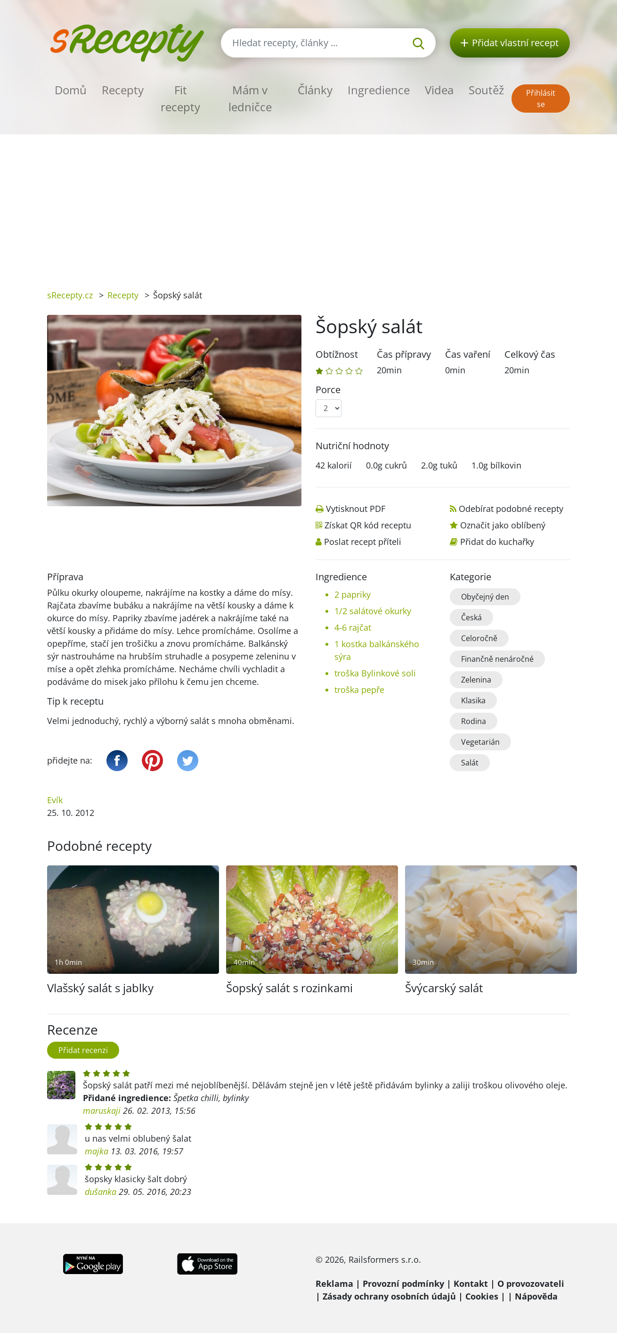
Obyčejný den (485, 597)
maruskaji (102, 1110)
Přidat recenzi (83, 1050)
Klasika (473, 700)
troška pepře (359, 689)
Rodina (473, 721)
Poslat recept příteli (362, 541)
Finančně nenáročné (497, 659)
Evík (55, 800)
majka (96, 1151)
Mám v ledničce (250, 98)
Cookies (481, 1296)
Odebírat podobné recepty (511, 508)
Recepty (123, 90)
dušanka (100, 1191)
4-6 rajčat (352, 627)
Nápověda (536, 1296)
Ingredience (379, 90)
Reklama (334, 1283)
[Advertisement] (308, 205)
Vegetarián (480, 742)
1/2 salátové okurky (372, 611)
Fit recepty (180, 98)
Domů (71, 90)
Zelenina (476, 680)
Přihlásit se (540, 98)
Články (315, 90)
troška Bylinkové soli (375, 673)
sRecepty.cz (70, 295)
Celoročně (479, 638)
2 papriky (352, 594)
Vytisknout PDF (355, 508)
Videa (439, 90)
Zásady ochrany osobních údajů (389, 1296)
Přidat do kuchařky (497, 541)
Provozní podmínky (403, 1283)
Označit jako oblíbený (502, 525)
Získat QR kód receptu (368, 525)
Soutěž (486, 90)
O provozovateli (530, 1283)
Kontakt (471, 1283)
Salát (470, 762)
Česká (471, 617)
